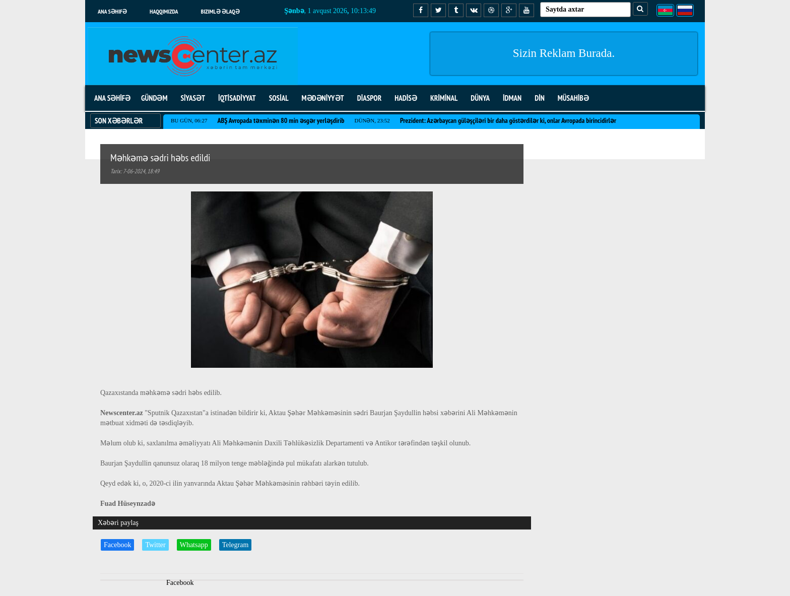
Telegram (235, 545)
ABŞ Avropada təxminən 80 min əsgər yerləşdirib (280, 120)
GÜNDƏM (154, 98)
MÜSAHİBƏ (573, 98)
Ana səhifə (112, 11)
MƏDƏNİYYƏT (323, 98)
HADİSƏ (405, 98)
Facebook (117, 545)
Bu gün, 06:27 (189, 120)
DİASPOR (369, 98)
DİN (540, 98)
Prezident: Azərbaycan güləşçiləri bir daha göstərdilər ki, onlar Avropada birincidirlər (508, 120)
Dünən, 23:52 (372, 120)
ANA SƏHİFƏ (112, 98)
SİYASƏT (192, 98)
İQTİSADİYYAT (237, 98)
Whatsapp (194, 545)
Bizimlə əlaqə (220, 11)
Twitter (155, 545)
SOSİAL (279, 98)
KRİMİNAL (443, 98)
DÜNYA (480, 98)
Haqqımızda (164, 11)
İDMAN (512, 98)
